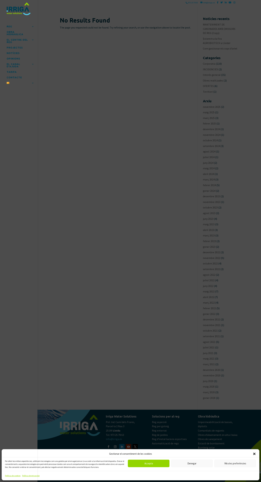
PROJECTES (15, 46)
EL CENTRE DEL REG (17, 39)
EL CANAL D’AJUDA (13, 64)
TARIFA (12, 70)
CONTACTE (14, 76)
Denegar (191, 463)
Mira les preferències (235, 463)
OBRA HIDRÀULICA (15, 31)
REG (9, 25)
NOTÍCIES (13, 52)
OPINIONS (13, 57)
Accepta (148, 463)
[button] (254, 454)
